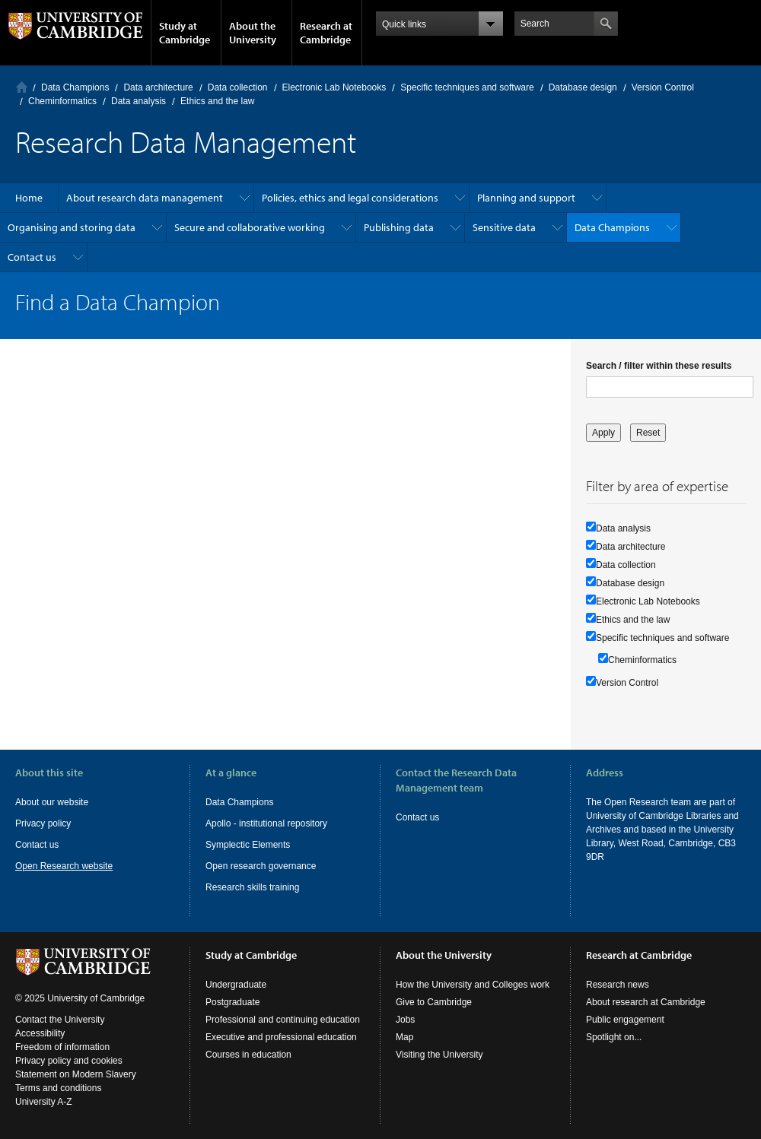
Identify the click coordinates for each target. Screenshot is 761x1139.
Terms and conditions (58, 1088)
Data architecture (158, 87)
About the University (252, 32)
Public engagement (625, 1019)
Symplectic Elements (247, 844)
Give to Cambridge (434, 1002)
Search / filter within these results (658, 365)
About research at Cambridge (645, 1002)
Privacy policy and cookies (69, 1060)
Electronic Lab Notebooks (334, 87)
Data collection (238, 87)
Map (404, 1037)
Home (21, 87)
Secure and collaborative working (249, 227)
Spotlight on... (614, 1037)
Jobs (405, 1019)
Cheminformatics (62, 101)
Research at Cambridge (326, 32)
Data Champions (75, 87)
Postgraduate (232, 1002)
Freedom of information (62, 1047)
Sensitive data (504, 227)
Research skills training (252, 887)
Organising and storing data (71, 227)
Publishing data (399, 227)
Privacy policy (43, 823)
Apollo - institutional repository (266, 823)
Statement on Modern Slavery (75, 1074)
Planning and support (526, 198)
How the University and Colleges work (472, 984)
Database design (583, 87)
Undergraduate (235, 984)
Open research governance (260, 866)
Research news (617, 984)
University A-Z (43, 1101)
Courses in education (248, 1054)
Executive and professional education (281, 1037)
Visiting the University (439, 1054)
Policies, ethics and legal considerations (350, 198)
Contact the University (59, 1019)
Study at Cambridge (184, 32)
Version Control (663, 87)
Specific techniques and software (466, 87)
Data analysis (138, 101)
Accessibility (40, 1033)
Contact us (32, 257)
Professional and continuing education (282, 1019)
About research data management (144, 198)
